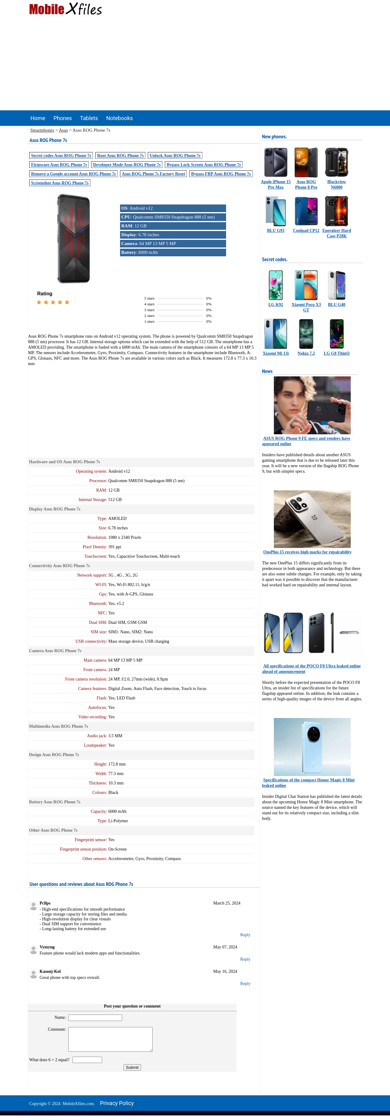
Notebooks (119, 118)
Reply (245, 935)
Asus (63, 130)
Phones (62, 118)
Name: (57, 1017)
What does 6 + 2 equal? (50, 1064)
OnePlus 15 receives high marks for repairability (307, 552)
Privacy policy (117, 1107)
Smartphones (42, 130)
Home (37, 118)
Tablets (89, 118)
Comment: (54, 1029)
